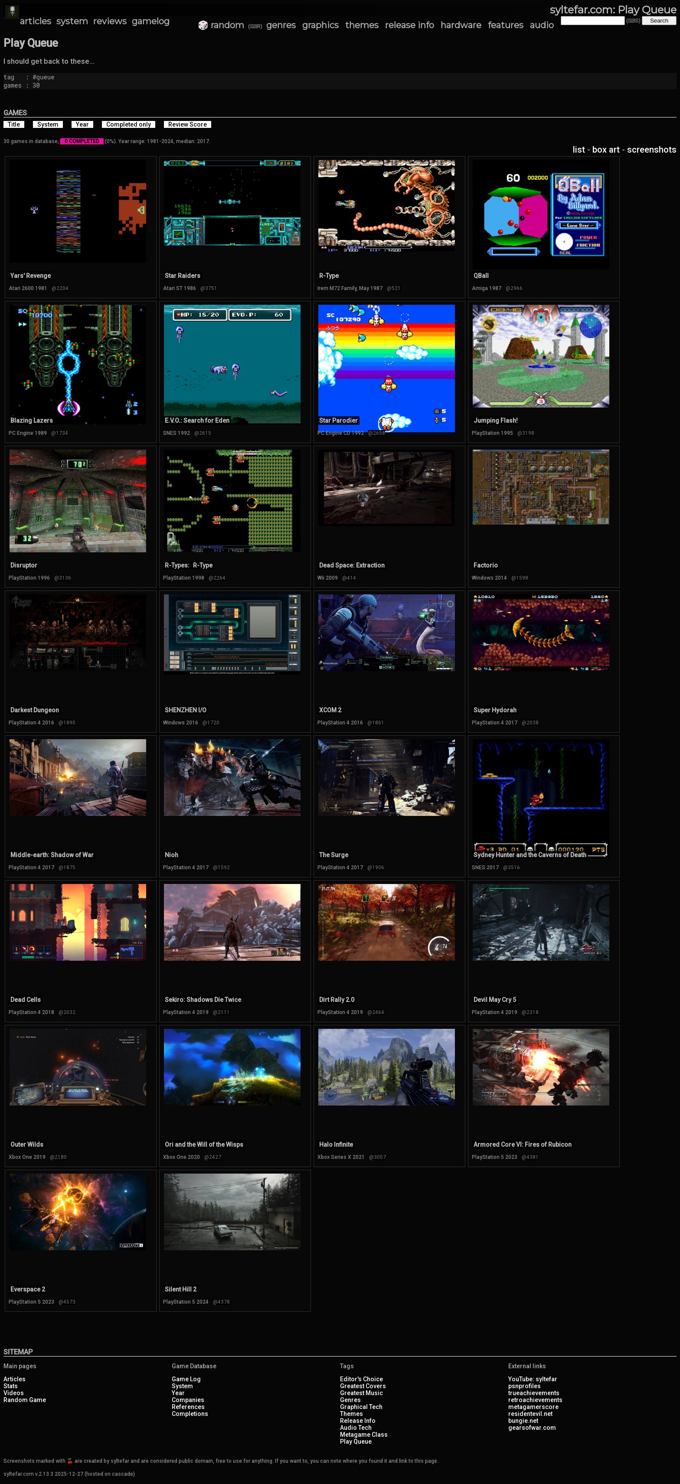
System (182, 1386)
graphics (320, 25)
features (505, 25)
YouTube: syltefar (532, 1379)
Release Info (358, 1420)
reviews (110, 21)
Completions (190, 1413)
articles (35, 21)
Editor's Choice (361, 1379)
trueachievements (533, 1392)
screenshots (652, 149)
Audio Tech (356, 1427)
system (72, 21)
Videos (13, 1392)
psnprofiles (524, 1386)
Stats (10, 1386)
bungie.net (523, 1420)
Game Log (186, 1379)
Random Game (24, 1399)
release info (409, 25)
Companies (188, 1399)
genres (281, 25)
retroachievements (535, 1399)
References (188, 1406)
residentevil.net (530, 1413)
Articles (14, 1379)
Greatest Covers (363, 1386)
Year (178, 1392)
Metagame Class (364, 1434)
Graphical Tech (361, 1406)
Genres (350, 1399)
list (579, 149)
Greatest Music (361, 1392)
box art (606, 149)
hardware (461, 25)
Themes (351, 1413)
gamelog (151, 21)
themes (362, 25)
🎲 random (221, 25)
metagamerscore (533, 1406)
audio (542, 25)
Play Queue (356, 1441)
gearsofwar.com (532, 1427)
